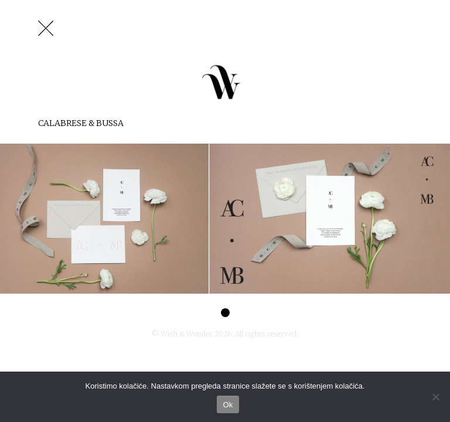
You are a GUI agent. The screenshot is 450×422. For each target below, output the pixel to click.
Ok (228, 404)
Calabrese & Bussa (81, 123)
